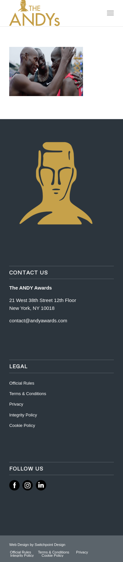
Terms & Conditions (27, 393)
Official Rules (21, 383)
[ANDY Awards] (51, 13)
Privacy (16, 404)
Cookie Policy (22, 425)
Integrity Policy (23, 414)
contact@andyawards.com (38, 320)
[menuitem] (110, 13)
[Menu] (110, 13)
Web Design (19, 545)
